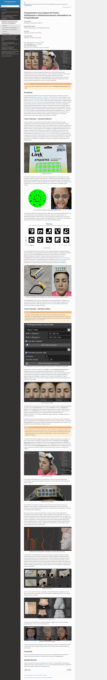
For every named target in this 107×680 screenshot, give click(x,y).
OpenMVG (39, 97)
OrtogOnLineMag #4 (11, 1)
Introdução (4, 25)
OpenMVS (45, 97)
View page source (67, 7)
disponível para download (62, 257)
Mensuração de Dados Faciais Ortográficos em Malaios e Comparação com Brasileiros (10, 44)
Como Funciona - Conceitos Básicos (9, 27)
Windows (33, 319)
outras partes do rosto (45, 133)
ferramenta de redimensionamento (34, 102)
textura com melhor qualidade (37, 100)
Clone (31, 138)
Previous (27, 669)
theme (37, 677)
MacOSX (42, 319)
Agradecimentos (5, 33)
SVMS (50, 97)
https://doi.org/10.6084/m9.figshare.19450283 (38, 47)
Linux (38, 319)
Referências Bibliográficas (7, 55)
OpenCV (63, 110)
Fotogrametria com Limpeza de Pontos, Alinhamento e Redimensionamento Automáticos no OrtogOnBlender (9, 22)
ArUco (64, 108)
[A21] (52, 303)
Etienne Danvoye (46, 664)
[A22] (49, 303)
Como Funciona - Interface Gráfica (9, 29)
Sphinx (30, 677)
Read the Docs (48, 677)
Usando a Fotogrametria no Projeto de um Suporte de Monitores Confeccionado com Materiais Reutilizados (10, 17)
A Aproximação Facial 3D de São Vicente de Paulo (10, 13)
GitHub (27, 110)
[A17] (46, 303)
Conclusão (4, 31)
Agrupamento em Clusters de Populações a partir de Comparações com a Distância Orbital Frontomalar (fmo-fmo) (10, 52)
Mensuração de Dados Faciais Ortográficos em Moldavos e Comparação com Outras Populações (9, 48)
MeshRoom (55, 97)
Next (69, 669)
